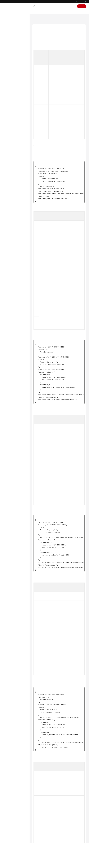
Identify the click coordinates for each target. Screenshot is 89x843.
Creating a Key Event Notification (13, 72)
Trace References (12, 86)
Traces (9, 53)
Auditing (9, 112)
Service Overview (11, 33)
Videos (7, 147)
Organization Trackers (14, 64)
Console (64, 6)
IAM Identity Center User (42, 59)
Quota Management (13, 116)
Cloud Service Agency (41, 55)
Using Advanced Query (14, 67)
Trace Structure (14, 90)
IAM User (38, 46)
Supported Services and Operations (14, 120)
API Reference (10, 129)
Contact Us (42, 6)
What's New (9, 29)
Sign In (72, 6)
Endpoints (8, 172)
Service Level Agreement (13, 165)
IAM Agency (39, 51)
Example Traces (14, 93)
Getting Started (10, 36)
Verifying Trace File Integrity (16, 108)
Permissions (9, 176)
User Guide (9, 40)
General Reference (11, 154)
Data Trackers (11, 60)
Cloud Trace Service (49, 19)
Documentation (53, 6)
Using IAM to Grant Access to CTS (16, 48)
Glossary (8, 140)
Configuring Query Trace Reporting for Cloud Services (16, 78)
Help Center (36, 19)
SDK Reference (10, 133)
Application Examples (14, 82)
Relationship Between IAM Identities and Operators (18, 98)
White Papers (9, 168)
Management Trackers (14, 56)
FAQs (7, 136)
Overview (10, 43)
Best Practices (10, 125)
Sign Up (82, 6)
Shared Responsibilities (13, 161)
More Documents (11, 143)
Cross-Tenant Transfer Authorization (14, 104)
